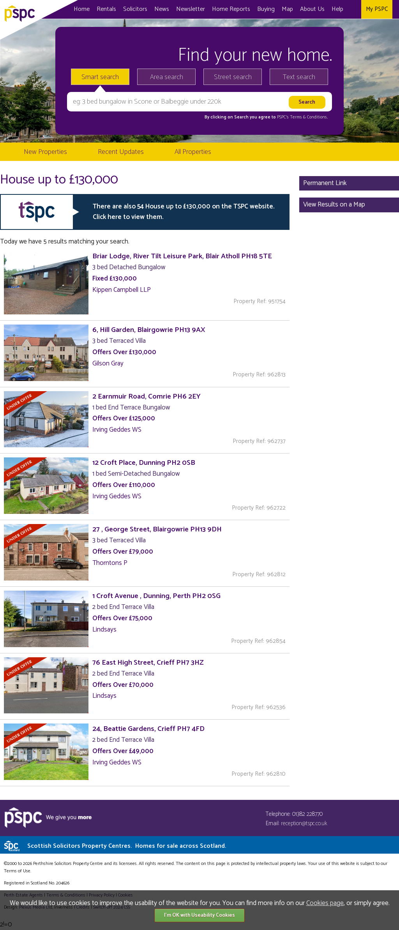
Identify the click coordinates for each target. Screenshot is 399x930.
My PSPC (377, 9)
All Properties (193, 152)
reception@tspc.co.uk (304, 823)
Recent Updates (121, 152)
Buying (266, 9)
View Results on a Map (334, 204)
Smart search (100, 77)
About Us (312, 9)
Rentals (106, 9)
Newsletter (190, 9)
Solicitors (135, 9)
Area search (166, 77)
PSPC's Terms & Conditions (302, 117)
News (161, 9)
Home (82, 9)
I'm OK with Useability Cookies (199, 915)
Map (287, 9)
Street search (233, 77)
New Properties (45, 152)
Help (337, 9)
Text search (299, 77)
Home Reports (231, 9)
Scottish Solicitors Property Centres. (126, 846)
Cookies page (325, 903)
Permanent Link (325, 183)
